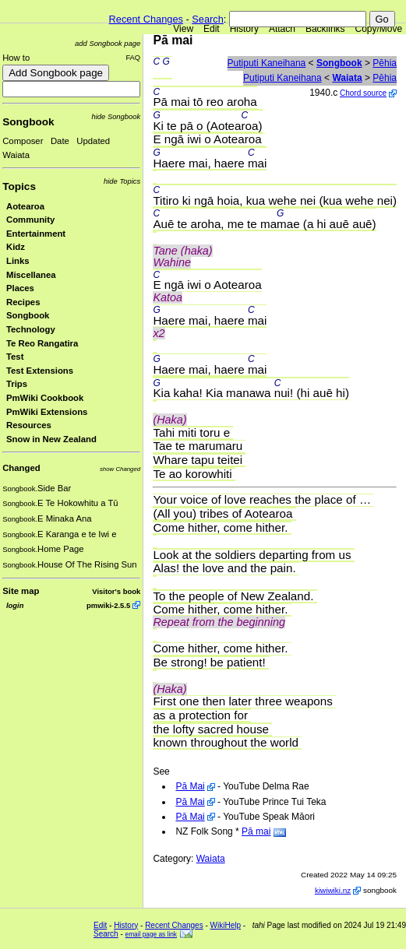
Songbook (28, 122)
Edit (211, 28)
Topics (19, 186)
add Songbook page (107, 43)
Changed (21, 468)
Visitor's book (116, 591)
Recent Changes (146, 19)
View (183, 28)
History (244, 28)
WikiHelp (225, 925)
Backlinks (325, 28)
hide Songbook (116, 116)
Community (30, 219)
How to (16, 57)
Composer (22, 141)
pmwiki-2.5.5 (108, 605)
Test (14, 356)
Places (20, 288)
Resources (28, 425)
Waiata (16, 155)
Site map (20, 591)
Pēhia (384, 63)
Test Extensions (39, 370)
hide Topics (122, 181)
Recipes (23, 302)
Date (60, 141)
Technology (30, 329)
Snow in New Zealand (51, 439)
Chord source (363, 93)
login (14, 605)
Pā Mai (189, 786)
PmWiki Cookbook (44, 397)
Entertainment (35, 233)
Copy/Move (379, 28)
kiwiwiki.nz (333, 890)
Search (208, 19)
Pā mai (256, 831)
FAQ (132, 57)
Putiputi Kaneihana (267, 63)
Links (18, 260)
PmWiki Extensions (46, 412)
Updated (93, 141)
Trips (16, 383)
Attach (282, 28)
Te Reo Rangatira (42, 343)
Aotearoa (25, 206)
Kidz (15, 246)
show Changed (120, 469)
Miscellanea (31, 274)
